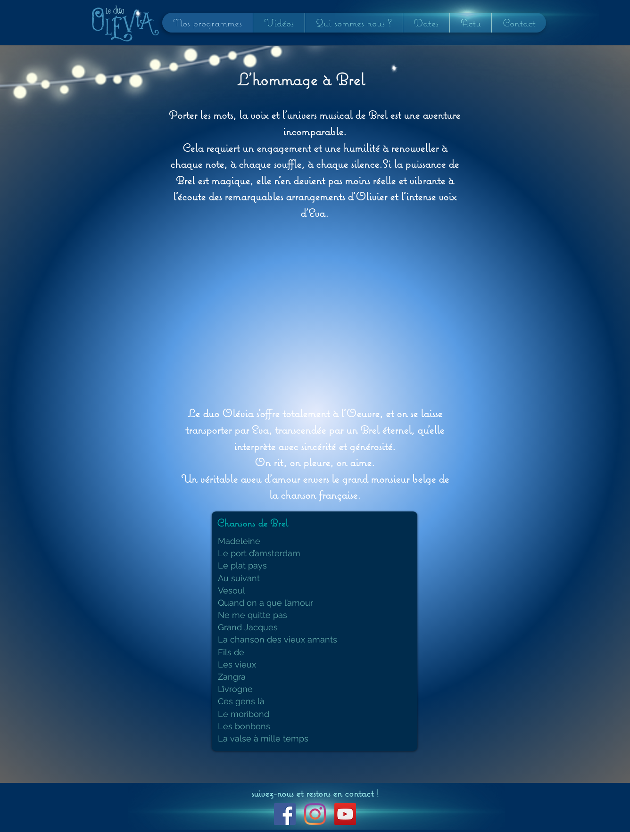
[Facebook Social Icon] (285, 814)
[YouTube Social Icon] (345, 814)
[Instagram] (315, 814)
